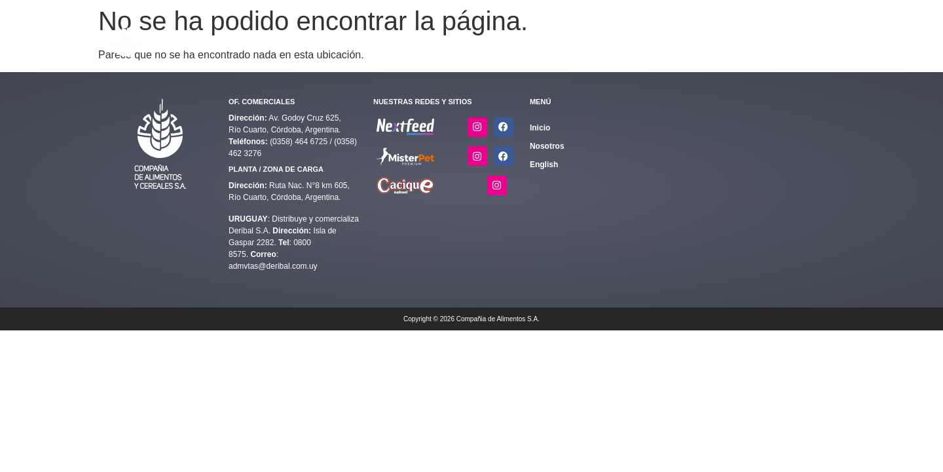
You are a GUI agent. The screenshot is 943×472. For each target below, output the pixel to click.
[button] (465, 37)
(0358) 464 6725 (299, 141)
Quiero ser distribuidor (674, 37)
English (810, 37)
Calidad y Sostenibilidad (561, 37)
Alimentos (465, 37)
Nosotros (750, 37)
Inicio (416, 37)
